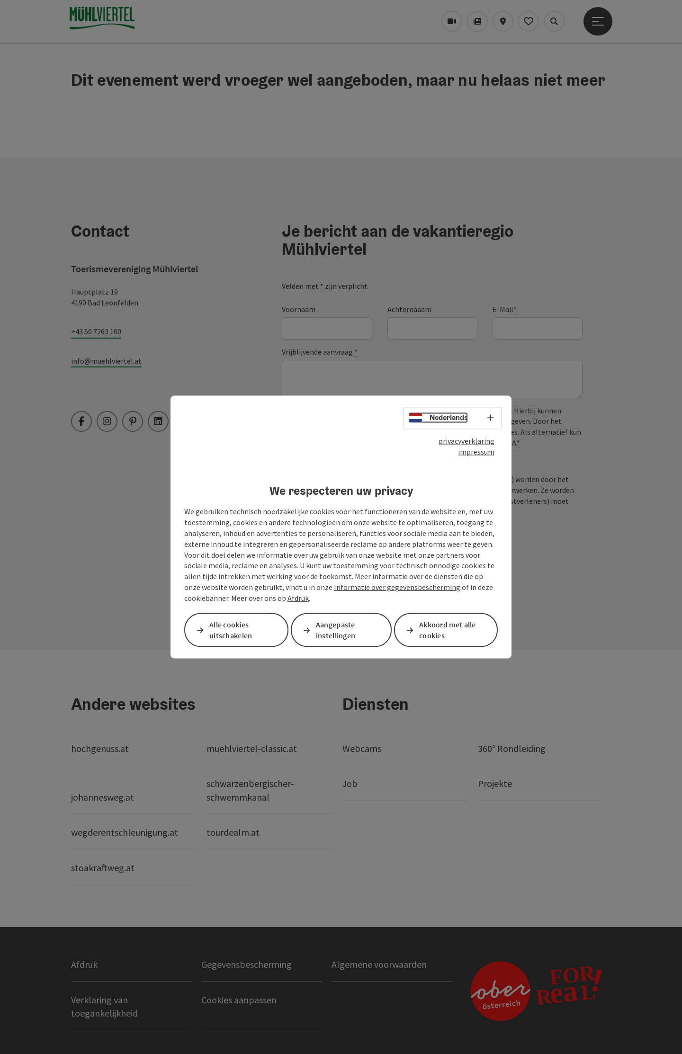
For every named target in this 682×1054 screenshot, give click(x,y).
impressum (476, 451)
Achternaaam (409, 309)
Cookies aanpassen (239, 1000)
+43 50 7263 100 (96, 331)
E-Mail (505, 309)
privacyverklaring (466, 441)
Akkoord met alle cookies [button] (447, 630)
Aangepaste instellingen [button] (336, 630)
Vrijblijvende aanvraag (320, 352)
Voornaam (298, 309)
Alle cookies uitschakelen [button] (230, 630)
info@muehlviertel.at (106, 361)
